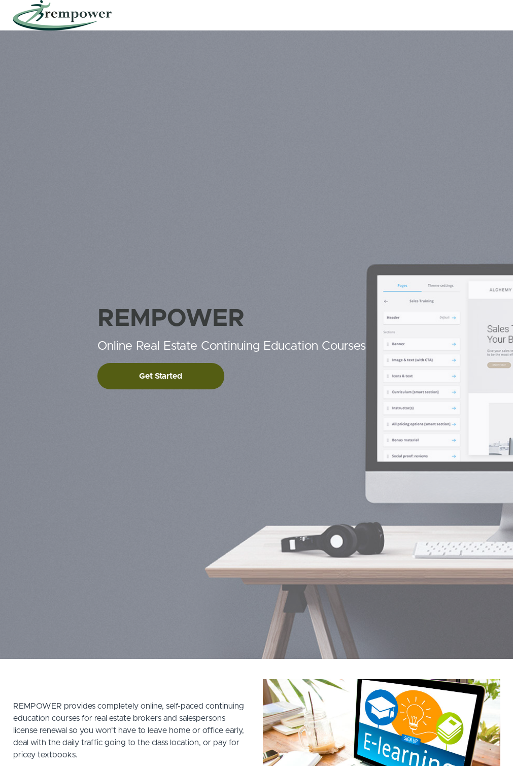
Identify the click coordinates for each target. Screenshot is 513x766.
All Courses (299, 15)
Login (458, 15)
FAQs (432, 15)
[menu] (386, 15)
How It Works (348, 15)
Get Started (160, 376)
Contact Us (397, 15)
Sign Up (487, 15)
